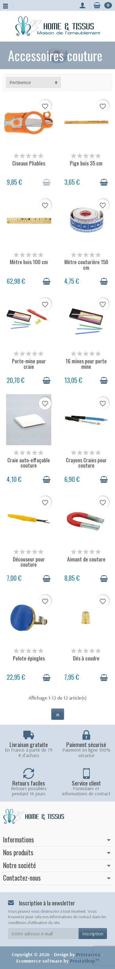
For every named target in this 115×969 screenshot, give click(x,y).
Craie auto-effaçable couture (28, 462)
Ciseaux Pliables (28, 163)
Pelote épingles (29, 658)
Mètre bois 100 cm (29, 262)
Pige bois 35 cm (86, 163)
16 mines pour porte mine (86, 363)
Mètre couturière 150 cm (86, 264)
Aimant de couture (86, 559)
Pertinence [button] (20, 82)
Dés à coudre (86, 658)
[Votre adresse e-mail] (43, 933)
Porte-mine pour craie (29, 363)
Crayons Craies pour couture (86, 462)
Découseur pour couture (29, 561)
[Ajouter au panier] (46, 182)
